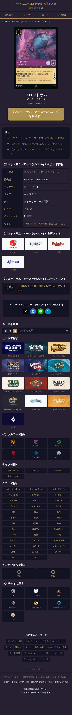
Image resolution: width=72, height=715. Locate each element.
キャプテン (58, 495)
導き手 (13, 518)
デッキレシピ (30, 659)
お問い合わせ (51, 677)
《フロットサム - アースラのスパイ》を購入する (36, 114)
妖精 (59, 512)
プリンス (13, 506)
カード (45, 15)
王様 (13, 523)
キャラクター (13, 470)
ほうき (58, 506)
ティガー (13, 501)
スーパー (58, 552)
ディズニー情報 (14, 641)
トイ (13, 557)
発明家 (36, 523)
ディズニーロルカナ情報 (37, 641)
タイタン (13, 540)
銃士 (13, 529)
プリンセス (35, 506)
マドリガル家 (58, 540)
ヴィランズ (13, 495)
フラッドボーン (59, 489)
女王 (36, 512)
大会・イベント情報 (57, 647)
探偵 (36, 518)
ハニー (13, 535)
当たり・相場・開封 (34, 647)
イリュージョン (59, 546)
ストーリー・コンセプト (51, 653)
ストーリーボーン (13, 489)
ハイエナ (35, 540)
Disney (51, 682)
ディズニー (63, 15)
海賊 (59, 518)
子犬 (59, 535)
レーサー (13, 546)
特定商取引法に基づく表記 (34, 677)
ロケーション (13, 476)
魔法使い (35, 529)
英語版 (18, 647)
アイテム (35, 470)
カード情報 (15, 653)
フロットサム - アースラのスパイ (42, 172)
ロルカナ (9, 15)
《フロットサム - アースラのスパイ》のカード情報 (37, 138)
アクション (58, 470)
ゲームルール (30, 653)
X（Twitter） (63, 677)
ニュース (44, 659)
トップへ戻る (36, 669)
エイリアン (35, 495)
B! (47, 311)
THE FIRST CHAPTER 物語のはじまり (45, 223)
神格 (59, 523)
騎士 (36, 535)
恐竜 (13, 552)
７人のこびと (58, 529)
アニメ (8, 647)
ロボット (35, 546)
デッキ (27, 15)
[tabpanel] (36, 58)
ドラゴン (35, 501)
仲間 (13, 512)
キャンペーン (58, 641)
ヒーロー (58, 501)
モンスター (35, 552)
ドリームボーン (36, 489)
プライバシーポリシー (13, 677)
